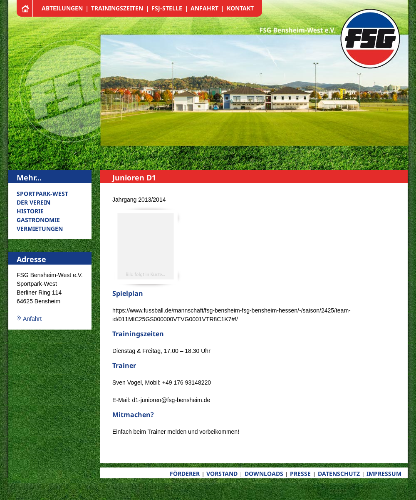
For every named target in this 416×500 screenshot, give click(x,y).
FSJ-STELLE (166, 8)
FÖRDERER (185, 474)
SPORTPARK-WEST (42, 194)
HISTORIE (30, 211)
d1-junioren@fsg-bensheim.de (171, 400)
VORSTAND (222, 474)
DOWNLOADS (264, 474)
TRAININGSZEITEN (117, 8)
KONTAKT (240, 8)
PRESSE (300, 474)
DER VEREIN (33, 202)
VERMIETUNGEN (40, 228)
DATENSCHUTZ (339, 474)
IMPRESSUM (383, 474)
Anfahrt (32, 318)
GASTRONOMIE (38, 220)
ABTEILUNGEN (62, 8)
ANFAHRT (204, 8)
